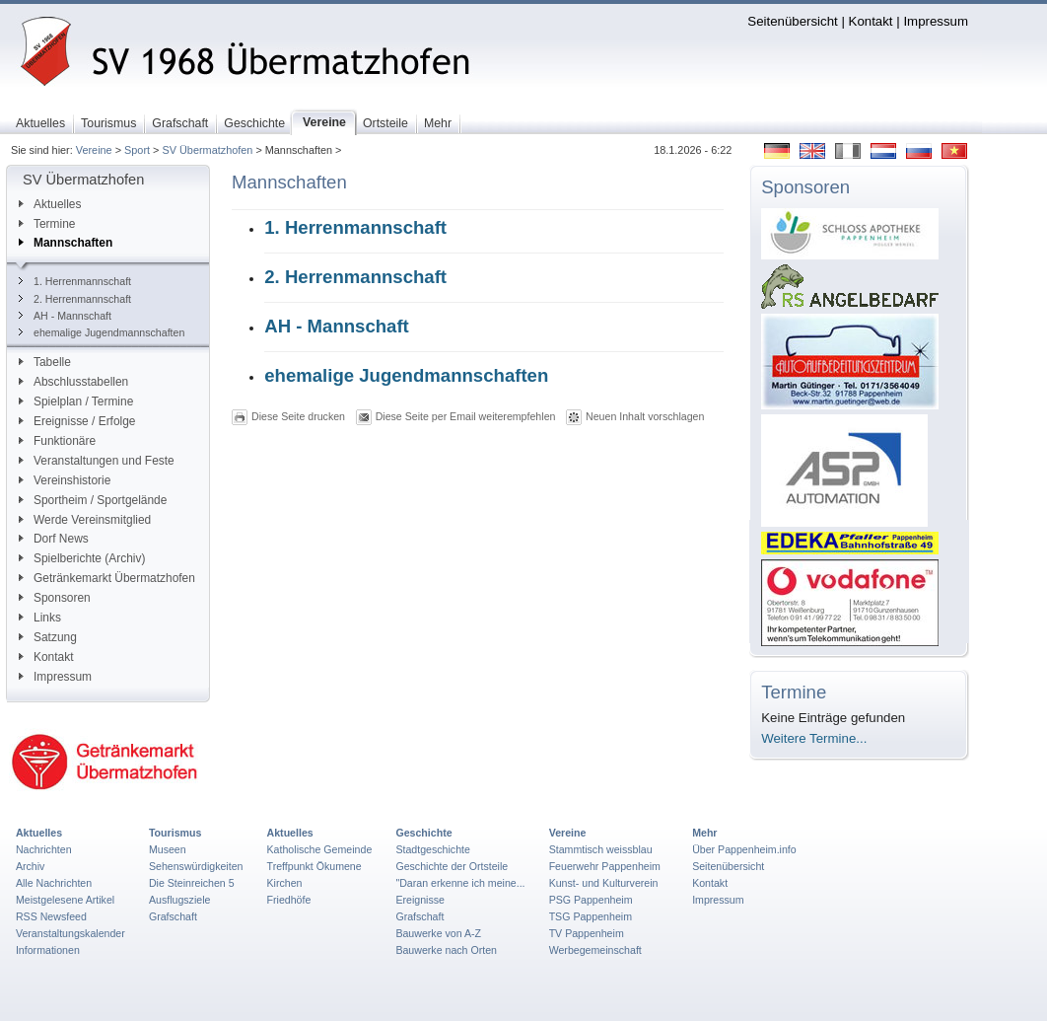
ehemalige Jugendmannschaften (101, 332)
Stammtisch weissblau (601, 849)
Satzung (48, 637)
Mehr (704, 833)
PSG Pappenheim (591, 900)
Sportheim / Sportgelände (93, 500)
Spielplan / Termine (76, 401)
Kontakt (871, 21)
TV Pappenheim (586, 933)
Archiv (30, 866)
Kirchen (285, 883)
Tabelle (45, 362)
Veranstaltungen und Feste (96, 461)
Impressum (935, 21)
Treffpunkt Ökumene (314, 866)
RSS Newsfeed (51, 916)
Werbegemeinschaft (595, 950)
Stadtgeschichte (432, 849)
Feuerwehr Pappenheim (605, 866)
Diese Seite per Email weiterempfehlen (466, 415)
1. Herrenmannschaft (75, 281)
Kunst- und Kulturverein (604, 883)
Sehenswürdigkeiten (196, 866)
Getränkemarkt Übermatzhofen (107, 578)
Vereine (94, 150)
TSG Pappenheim (590, 916)
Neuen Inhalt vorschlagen (645, 415)
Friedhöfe (289, 900)
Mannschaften (65, 243)
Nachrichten (44, 849)
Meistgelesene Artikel (65, 900)
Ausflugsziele (180, 900)
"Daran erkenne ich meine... (459, 883)
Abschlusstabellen (73, 382)
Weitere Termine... (814, 738)
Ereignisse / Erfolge (77, 421)
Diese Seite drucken (298, 415)
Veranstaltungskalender (70, 933)
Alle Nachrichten (54, 883)
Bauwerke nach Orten (446, 950)
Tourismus (175, 833)
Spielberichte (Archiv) (82, 558)
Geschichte (423, 833)
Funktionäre (57, 441)
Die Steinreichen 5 (192, 883)
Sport (137, 150)
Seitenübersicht (792, 21)
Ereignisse (420, 900)
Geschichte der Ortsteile (451, 866)
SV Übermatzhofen (207, 150)
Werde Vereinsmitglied (85, 520)
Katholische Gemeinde (320, 849)
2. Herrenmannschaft (75, 299)
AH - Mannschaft (65, 316)
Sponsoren (55, 598)
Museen (167, 849)
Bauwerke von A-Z (438, 933)
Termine (47, 224)
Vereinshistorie (64, 480)
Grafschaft (173, 916)
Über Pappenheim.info (744, 849)
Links (40, 617)
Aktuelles (50, 204)
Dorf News (54, 539)
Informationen (48, 950)
